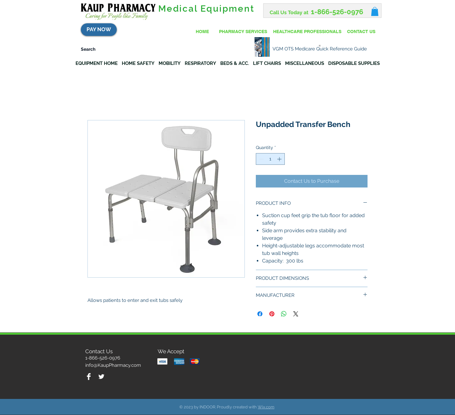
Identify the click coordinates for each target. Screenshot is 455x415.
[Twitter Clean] (101, 376)
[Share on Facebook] (260, 314)
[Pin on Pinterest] (272, 314)
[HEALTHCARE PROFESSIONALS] (307, 32)
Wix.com (266, 407)
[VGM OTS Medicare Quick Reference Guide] (320, 47)
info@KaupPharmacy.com (113, 365)
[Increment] (280, 158)
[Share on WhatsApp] (284, 314)
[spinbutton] (270, 158)
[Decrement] (261, 158)
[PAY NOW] (99, 29)
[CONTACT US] (361, 32)
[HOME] (202, 32)
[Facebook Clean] (88, 376)
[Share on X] (296, 314)
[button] (375, 11)
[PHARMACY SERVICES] (242, 32)
